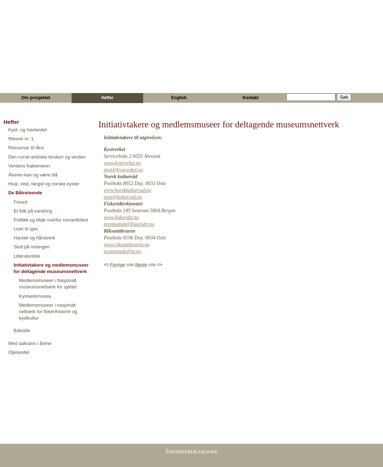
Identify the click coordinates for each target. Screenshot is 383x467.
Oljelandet (18, 352)
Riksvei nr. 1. (21, 138)
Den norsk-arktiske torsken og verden (47, 157)
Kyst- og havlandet (27, 129)
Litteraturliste (27, 256)
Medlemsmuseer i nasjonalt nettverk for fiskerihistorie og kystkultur (48, 311)
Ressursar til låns (26, 147)
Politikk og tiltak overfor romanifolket (51, 220)
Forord (20, 202)
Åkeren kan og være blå (33, 174)
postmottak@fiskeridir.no (129, 224)
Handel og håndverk (34, 237)
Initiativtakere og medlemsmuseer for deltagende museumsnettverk (51, 268)
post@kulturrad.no (123, 197)
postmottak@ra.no (122, 251)
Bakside (22, 330)
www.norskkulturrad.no (127, 190)
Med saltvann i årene (30, 343)
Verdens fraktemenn (29, 166)
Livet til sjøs (26, 229)
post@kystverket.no (123, 169)
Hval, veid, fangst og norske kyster (43, 183)
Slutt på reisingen (31, 246)
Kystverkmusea (35, 296)
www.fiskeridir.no (121, 217)
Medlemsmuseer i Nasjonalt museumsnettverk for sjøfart (48, 284)
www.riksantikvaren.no (127, 244)
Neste (141, 264)
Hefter (107, 97)
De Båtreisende (25, 192)
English (178, 97)
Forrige (117, 264)
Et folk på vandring (33, 211)
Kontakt (251, 97)
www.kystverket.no (122, 163)
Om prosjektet (35, 97)
